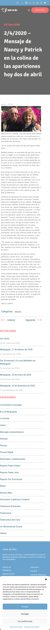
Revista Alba (6, 492)
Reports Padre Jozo (9, 472)
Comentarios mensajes (11, 405)
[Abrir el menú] (28, 10)
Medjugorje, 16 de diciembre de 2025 (17, 385)
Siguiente (30, 320)
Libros (3, 425)
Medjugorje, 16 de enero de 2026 (15, 374)
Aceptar (25, 606)
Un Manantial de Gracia (11, 526)
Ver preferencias (25, 621)
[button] (46, 579)
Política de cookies (16, 627)
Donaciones (40, 10)
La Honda (4, 418)
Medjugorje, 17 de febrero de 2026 (16, 349)
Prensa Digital (6, 452)
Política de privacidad (31, 627)
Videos (3, 533)
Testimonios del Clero (10, 519)
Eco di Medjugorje (8, 411)
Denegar (25, 614)
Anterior (11, 320)
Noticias (18, 312)
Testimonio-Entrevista (10, 506)
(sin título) (4, 338)
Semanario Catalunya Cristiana (14, 499)
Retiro (3, 486)
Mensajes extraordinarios (12, 432)
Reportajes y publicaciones (12, 459)
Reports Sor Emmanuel (11, 479)
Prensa (3, 445)
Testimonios (5, 513)
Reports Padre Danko (10, 465)
